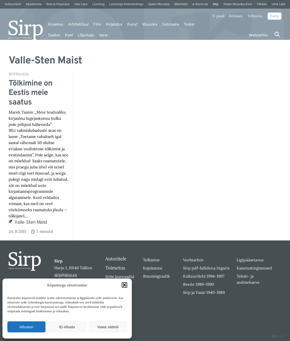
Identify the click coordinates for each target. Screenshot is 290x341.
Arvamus (55, 24)
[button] (124, 284)
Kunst (132, 24)
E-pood (218, 16)
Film (97, 24)
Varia (103, 35)
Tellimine (255, 16)
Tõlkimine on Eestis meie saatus (30, 93)
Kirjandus (114, 24)
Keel (69, 35)
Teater (189, 24)
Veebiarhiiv (258, 35)
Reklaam (236, 16)
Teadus (54, 35)
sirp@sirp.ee (65, 274)
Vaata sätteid (107, 327)
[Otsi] (277, 34)
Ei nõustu (67, 327)
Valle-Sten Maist (30, 222)
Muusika (149, 24)
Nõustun (26, 327)
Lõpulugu (86, 35)
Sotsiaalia (170, 24)
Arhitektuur (78, 24)
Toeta (274, 16)
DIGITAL (279, 336)
